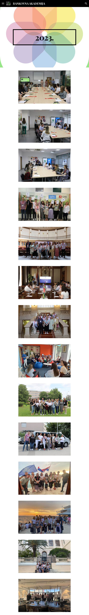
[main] (44, 37)
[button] (3, 3)
